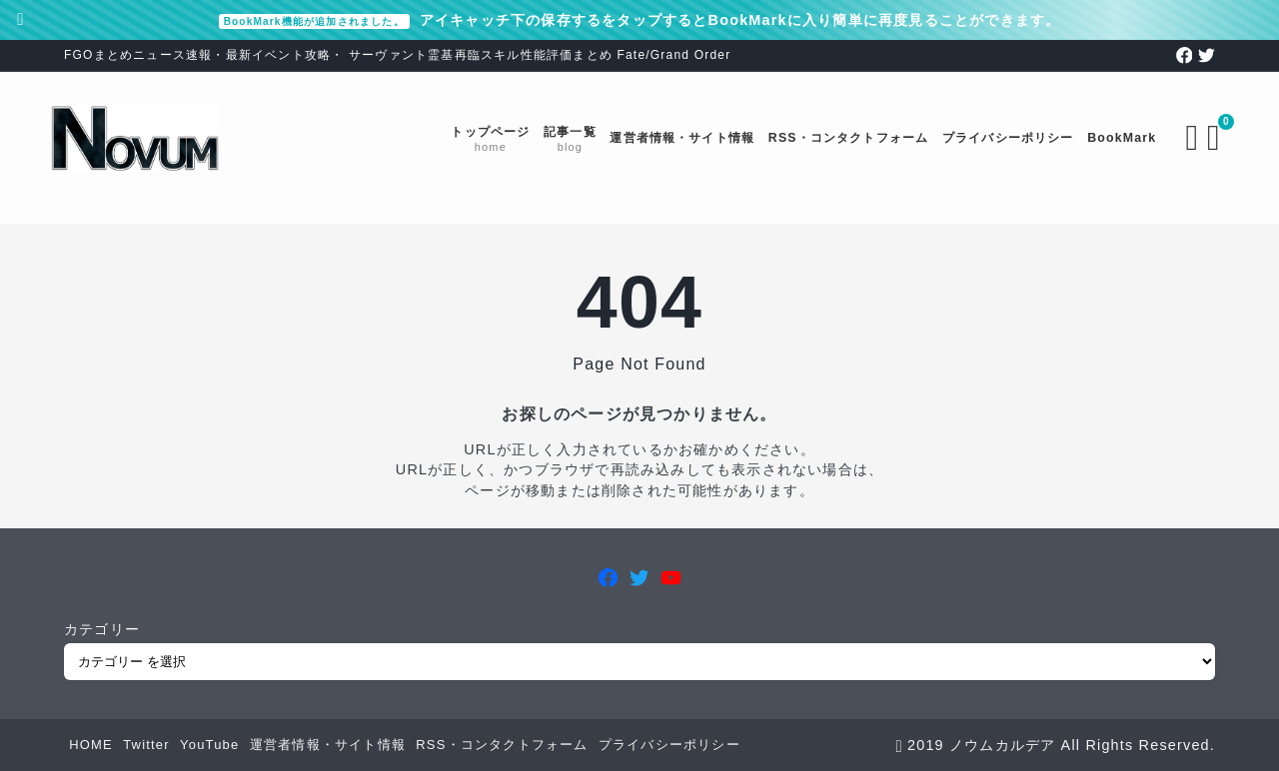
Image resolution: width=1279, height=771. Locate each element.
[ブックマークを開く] (1204, 138)
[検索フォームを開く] (1179, 138)
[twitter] (1206, 55)
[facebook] (1184, 55)
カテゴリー (102, 629)
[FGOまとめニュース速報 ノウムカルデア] (148, 138)
